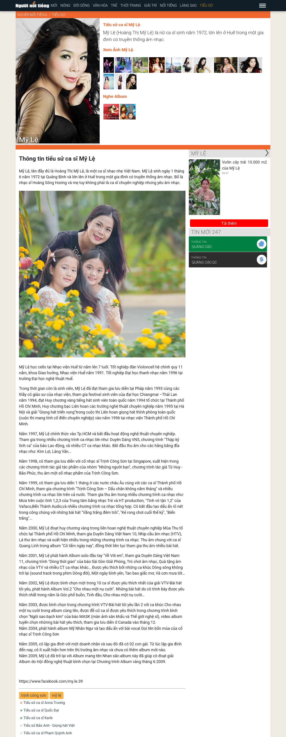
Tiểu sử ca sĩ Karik (38, 718)
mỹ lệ (56, 695)
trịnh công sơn (33, 695)
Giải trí (150, 5)
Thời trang (130, 5)
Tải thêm (229, 223)
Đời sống (82, 5)
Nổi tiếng (168, 5)
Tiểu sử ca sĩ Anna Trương (44, 703)
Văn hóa (100, 5)
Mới (54, 5)
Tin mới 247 (206, 232)
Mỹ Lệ (198, 153)
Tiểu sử (206, 5)
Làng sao (188, 5)
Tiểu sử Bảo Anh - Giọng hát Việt (49, 725)
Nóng (65, 5)
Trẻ (114, 5)
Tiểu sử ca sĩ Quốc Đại (41, 710)
